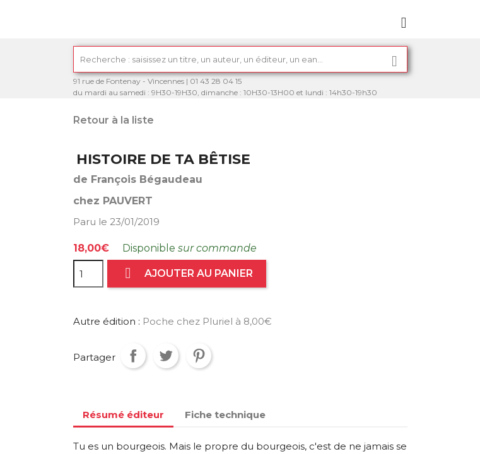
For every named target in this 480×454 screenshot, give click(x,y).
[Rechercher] (240, 59)
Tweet (166, 355)
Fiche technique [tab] (225, 415)
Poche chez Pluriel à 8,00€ (207, 321)
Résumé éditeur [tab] (123, 415)
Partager (133, 355)
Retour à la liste (113, 120)
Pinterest (198, 355)
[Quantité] (88, 274)
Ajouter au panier (186, 273)
